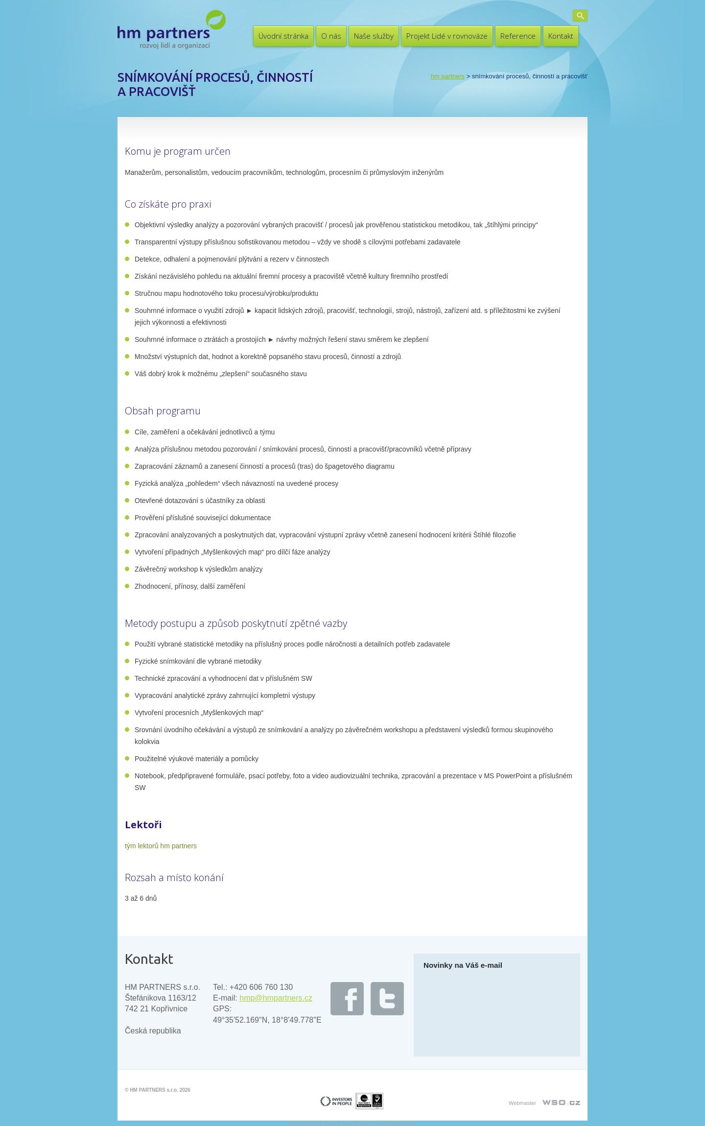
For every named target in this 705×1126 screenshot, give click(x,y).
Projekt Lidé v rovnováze (447, 36)
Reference (518, 36)
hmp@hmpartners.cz (275, 998)
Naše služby (374, 36)
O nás (331, 36)
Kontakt (560, 36)
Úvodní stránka (283, 36)
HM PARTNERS (448, 76)
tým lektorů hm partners (161, 846)
